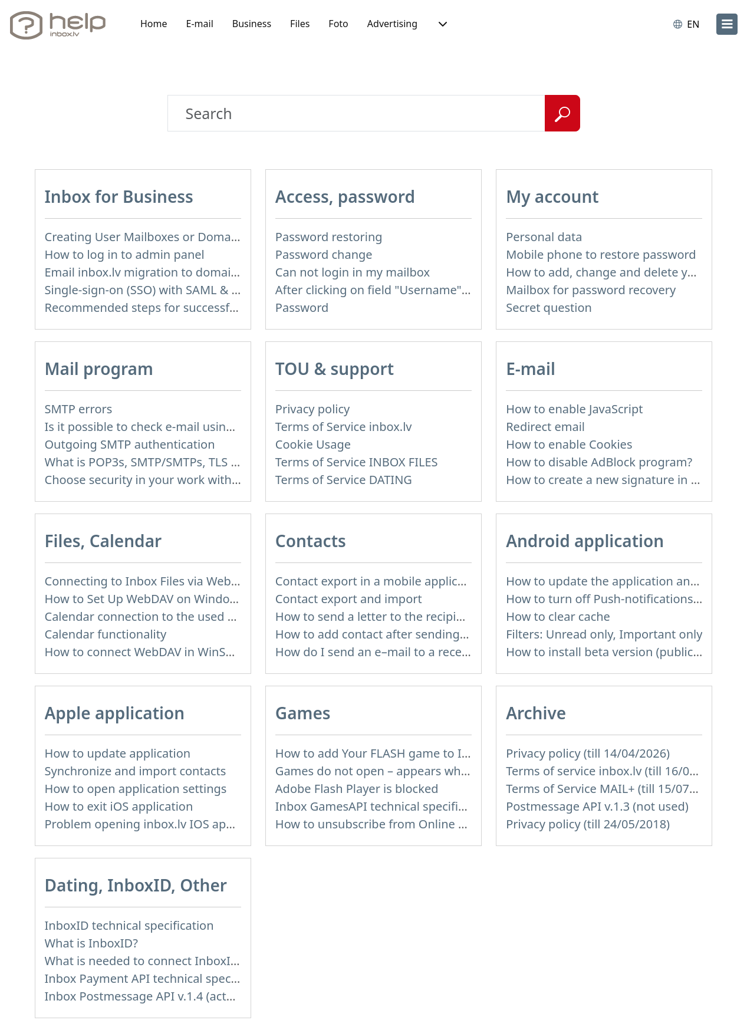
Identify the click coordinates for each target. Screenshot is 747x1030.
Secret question (549, 307)
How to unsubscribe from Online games (385, 824)
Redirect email (545, 427)
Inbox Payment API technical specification (160, 978)
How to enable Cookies (569, 444)
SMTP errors (79, 409)
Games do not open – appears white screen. (396, 771)
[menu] (727, 24)
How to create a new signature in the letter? (626, 480)
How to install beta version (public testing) (622, 652)
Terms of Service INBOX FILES (356, 462)
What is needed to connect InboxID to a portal (172, 961)
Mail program (99, 368)
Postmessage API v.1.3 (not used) (597, 806)
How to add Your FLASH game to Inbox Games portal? (423, 753)
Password (301, 307)
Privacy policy (312, 409)
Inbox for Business (119, 196)
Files (300, 23)
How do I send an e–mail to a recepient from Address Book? (439, 652)
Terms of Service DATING (343, 480)
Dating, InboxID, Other (136, 885)
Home (153, 23)
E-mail (199, 23)
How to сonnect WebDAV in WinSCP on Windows (178, 652)
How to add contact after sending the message (404, 634)
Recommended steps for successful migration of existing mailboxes (231, 307)
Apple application (115, 713)
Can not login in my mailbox (352, 272)
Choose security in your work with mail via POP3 (178, 480)
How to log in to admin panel (125, 254)
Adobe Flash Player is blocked (357, 789)
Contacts (310, 540)
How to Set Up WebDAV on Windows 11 (153, 599)
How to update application (118, 753)
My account (552, 196)
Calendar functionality (106, 634)
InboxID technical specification (129, 925)
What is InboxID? (91, 943)
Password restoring (329, 237)
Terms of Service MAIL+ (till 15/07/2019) (615, 789)
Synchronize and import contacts (135, 771)
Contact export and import (348, 599)
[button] (441, 24)
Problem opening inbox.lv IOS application (159, 824)
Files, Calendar (103, 540)
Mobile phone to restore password (601, 254)
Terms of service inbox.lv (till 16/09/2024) (618, 771)
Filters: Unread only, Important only (604, 634)
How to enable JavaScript (574, 409)
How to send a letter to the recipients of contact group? (427, 616)
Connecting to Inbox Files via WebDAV (149, 581)
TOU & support (334, 368)
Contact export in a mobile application (380, 581)
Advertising (392, 23)
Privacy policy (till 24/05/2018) (588, 824)
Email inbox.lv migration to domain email (158, 272)
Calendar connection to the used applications (170, 616)
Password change (324, 254)
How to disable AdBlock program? (599, 462)
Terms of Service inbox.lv (343, 427)
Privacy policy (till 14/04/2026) (588, 753)
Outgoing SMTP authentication (130, 444)
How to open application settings (136, 789)
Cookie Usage (313, 444)
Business (251, 23)
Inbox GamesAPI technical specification (383, 806)
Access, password (345, 196)
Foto (338, 23)
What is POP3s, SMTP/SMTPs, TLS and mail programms (196, 462)
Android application (585, 540)
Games (303, 713)
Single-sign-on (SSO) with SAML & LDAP (153, 290)
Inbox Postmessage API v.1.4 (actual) (146, 996)
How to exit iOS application (119, 806)
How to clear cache (558, 616)
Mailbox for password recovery (591, 290)
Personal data (544, 237)
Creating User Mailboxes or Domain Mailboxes (173, 237)
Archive (536, 713)
